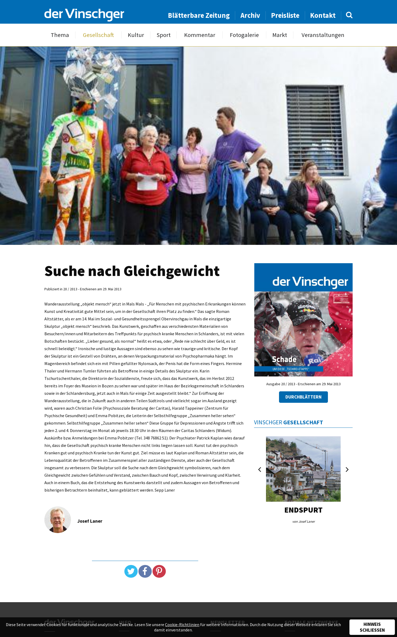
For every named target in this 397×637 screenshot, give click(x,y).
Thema (60, 35)
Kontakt (323, 15)
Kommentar (199, 35)
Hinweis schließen (372, 627)
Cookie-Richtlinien (182, 624)
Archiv (250, 15)
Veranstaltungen (323, 35)
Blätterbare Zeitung (199, 15)
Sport (164, 35)
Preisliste (285, 15)
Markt (279, 35)
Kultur (136, 35)
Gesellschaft (98, 35)
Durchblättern (303, 397)
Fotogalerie (244, 35)
